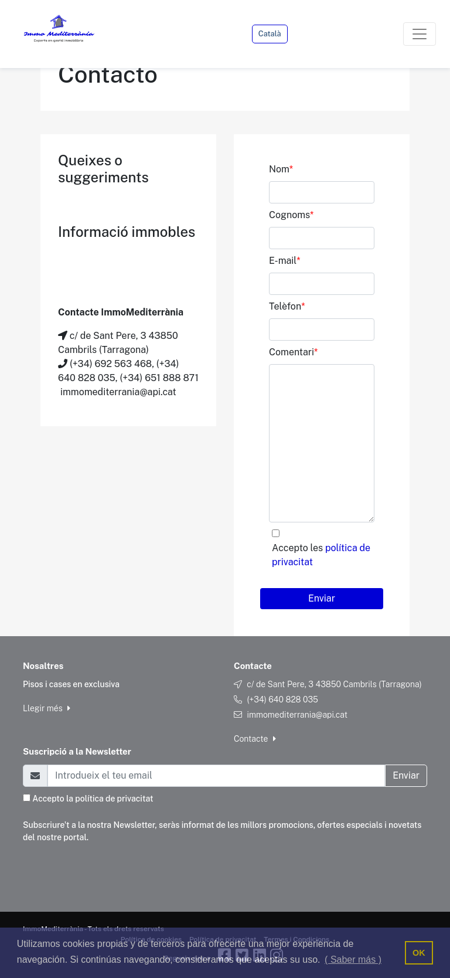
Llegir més (46, 708)
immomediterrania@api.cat (297, 714)
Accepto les (321, 555)
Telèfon (287, 306)
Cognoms (291, 214)
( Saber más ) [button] (353, 960)
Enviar (321, 598)
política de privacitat (114, 798)
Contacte (255, 738)
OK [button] (418, 952)
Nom (281, 169)
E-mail (285, 260)
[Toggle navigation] (419, 34)
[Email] (216, 776)
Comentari (293, 352)
